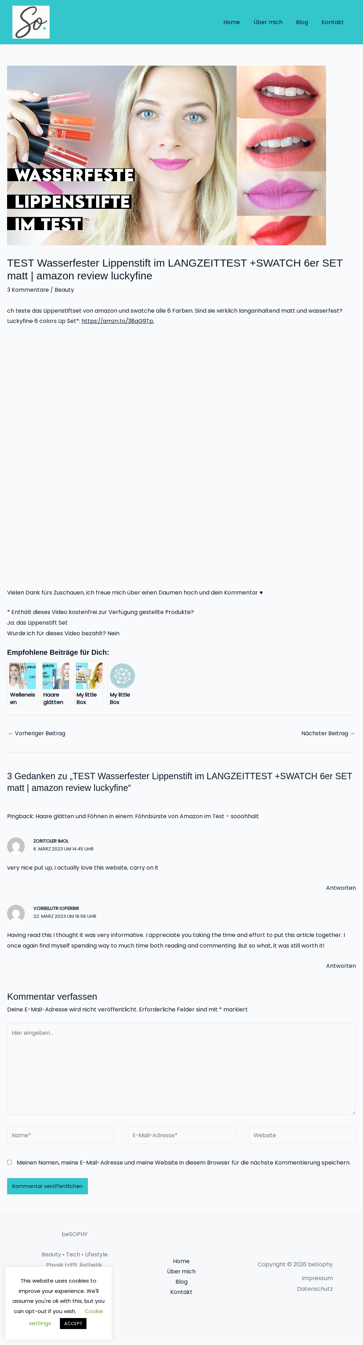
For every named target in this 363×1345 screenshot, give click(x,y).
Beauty (64, 290)
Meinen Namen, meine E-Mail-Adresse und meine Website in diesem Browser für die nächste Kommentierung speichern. (184, 1165)
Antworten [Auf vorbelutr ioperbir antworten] (341, 966)
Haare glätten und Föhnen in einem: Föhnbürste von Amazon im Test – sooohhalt (148, 817)
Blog (305, 22)
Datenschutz (315, 1292)
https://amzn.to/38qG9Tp (118, 321)
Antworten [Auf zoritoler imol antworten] (341, 888)
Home (239, 22)
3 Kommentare (28, 290)
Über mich (273, 22)
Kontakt (334, 22)
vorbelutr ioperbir (56, 908)
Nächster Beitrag (328, 733)
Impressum (317, 1281)
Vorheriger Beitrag (37, 733)
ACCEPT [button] (73, 1323)
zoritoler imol (51, 841)
